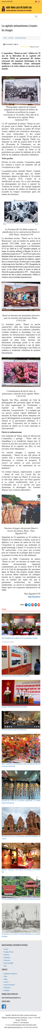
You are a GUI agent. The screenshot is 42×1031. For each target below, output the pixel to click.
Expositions (7, 958)
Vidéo (5, 976)
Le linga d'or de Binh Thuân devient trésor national (14, 707)
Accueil (5, 38)
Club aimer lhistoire (9, 985)
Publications (7, 988)
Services (6, 982)
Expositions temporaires (10, 974)
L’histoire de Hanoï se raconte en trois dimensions (14, 730)
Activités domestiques (20, 38)
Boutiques (7, 990)
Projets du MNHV (8, 963)
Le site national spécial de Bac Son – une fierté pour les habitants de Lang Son (21, 899)
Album (6, 979)
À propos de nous (8, 952)
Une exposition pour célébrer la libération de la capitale (16, 676)
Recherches (7, 960)
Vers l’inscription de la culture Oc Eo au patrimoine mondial (19, 638)
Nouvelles (11, 38)
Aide (5, 966)
